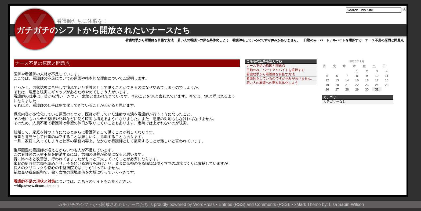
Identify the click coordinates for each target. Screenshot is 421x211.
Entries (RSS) (232, 204)
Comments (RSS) (272, 204)
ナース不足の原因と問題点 (384, 40)
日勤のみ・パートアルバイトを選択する (333, 40)
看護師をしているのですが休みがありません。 (266, 40)
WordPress (204, 204)
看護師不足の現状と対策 (34, 181)
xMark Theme (307, 204)
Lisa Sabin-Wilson (346, 204)
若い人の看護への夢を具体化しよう (203, 40)
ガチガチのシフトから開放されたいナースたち (103, 30)
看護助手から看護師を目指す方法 (149, 40)
